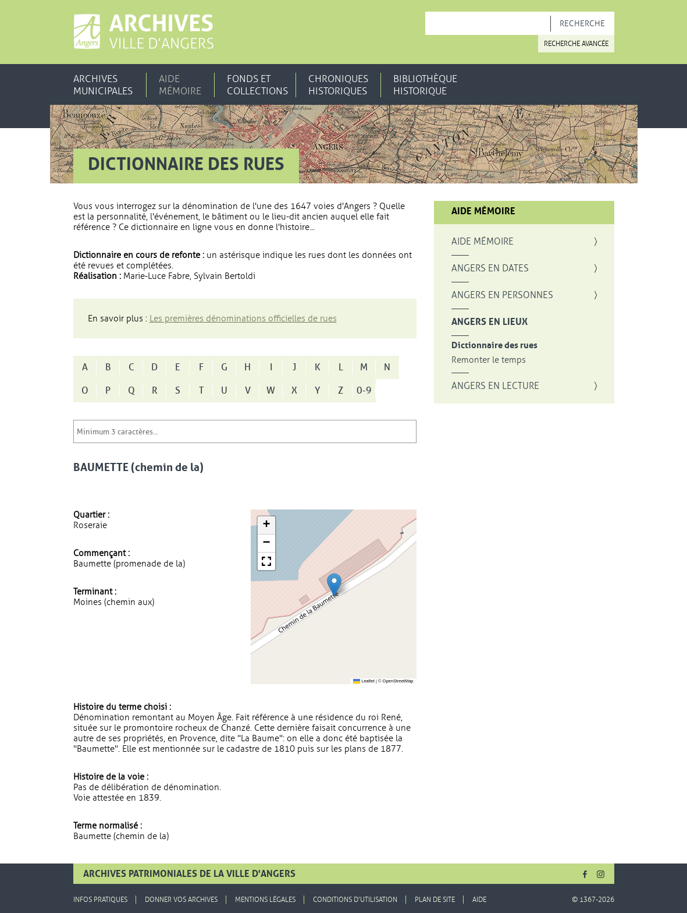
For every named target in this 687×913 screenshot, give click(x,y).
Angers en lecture (495, 386)
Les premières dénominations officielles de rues (243, 318)
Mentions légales (265, 900)
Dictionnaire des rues (494, 345)
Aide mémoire (180, 85)
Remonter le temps (488, 360)
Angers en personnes (502, 295)
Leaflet (364, 681)
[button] (334, 585)
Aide (479, 900)
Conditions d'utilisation (355, 900)
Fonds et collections (257, 85)
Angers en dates (490, 268)
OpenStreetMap (398, 681)
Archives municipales (103, 85)
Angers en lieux (489, 322)
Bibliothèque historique (425, 85)
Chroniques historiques (338, 85)
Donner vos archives (181, 900)
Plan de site (435, 900)
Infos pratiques (100, 900)
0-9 (364, 391)
